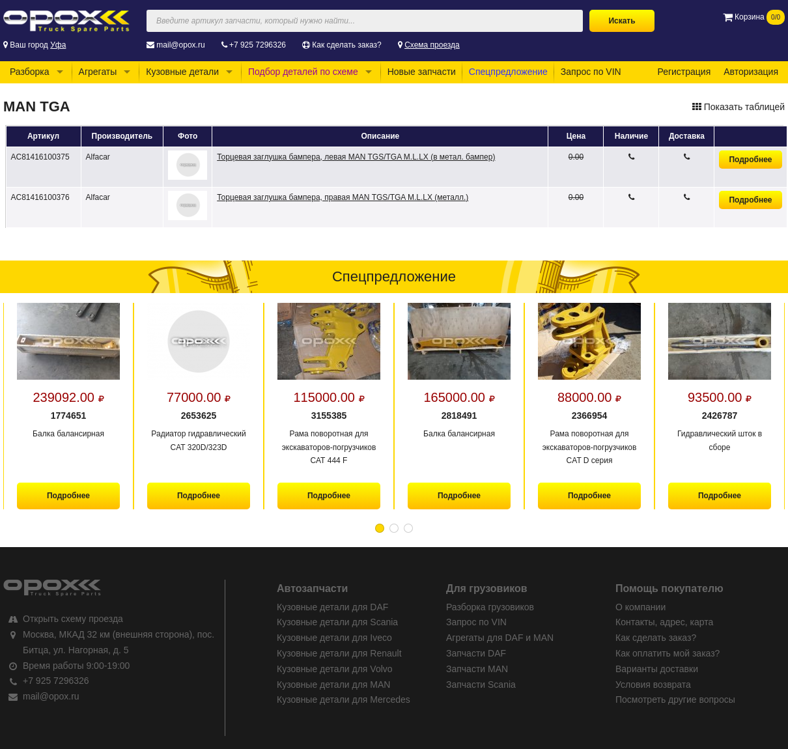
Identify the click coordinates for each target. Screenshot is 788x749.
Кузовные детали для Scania (337, 622)
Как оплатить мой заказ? (667, 653)
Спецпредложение (508, 71)
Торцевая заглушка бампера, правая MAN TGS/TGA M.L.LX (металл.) (342, 197)
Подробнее (750, 159)
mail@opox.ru (180, 44)
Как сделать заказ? (346, 44)
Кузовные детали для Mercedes (343, 699)
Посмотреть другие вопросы (675, 699)
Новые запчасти (421, 71)
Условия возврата (653, 684)
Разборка (29, 71)
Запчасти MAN (477, 669)
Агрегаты (98, 71)
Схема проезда (432, 44)
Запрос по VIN (591, 71)
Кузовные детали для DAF (332, 607)
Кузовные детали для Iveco (334, 637)
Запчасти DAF (476, 653)
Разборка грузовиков (490, 607)
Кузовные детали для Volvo (335, 669)
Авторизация (751, 71)
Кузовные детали (182, 71)
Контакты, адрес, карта (664, 622)
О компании (640, 607)
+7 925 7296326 (257, 44)
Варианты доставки (656, 669)
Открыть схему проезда (73, 619)
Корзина (754, 16)
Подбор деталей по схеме (303, 71)
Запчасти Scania (481, 684)
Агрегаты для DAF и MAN (500, 637)
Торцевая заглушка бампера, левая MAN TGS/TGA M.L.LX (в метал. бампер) (356, 157)
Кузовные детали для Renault (339, 653)
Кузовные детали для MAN (333, 684)
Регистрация (684, 71)
